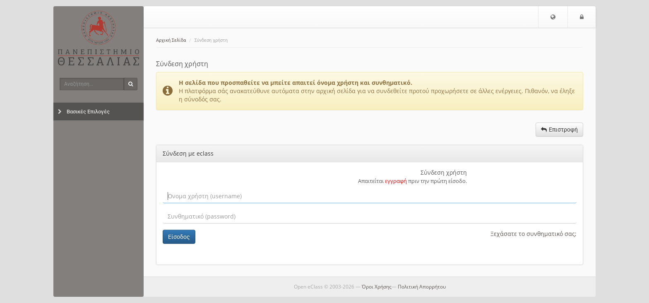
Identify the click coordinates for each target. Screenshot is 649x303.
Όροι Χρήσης (377, 286)
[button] (552, 17)
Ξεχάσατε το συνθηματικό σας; (533, 234)
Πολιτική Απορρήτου (422, 286)
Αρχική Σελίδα (171, 40)
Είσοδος (179, 236)
